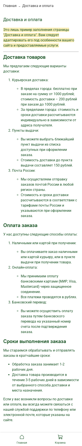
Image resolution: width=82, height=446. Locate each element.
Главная (10, 6)
